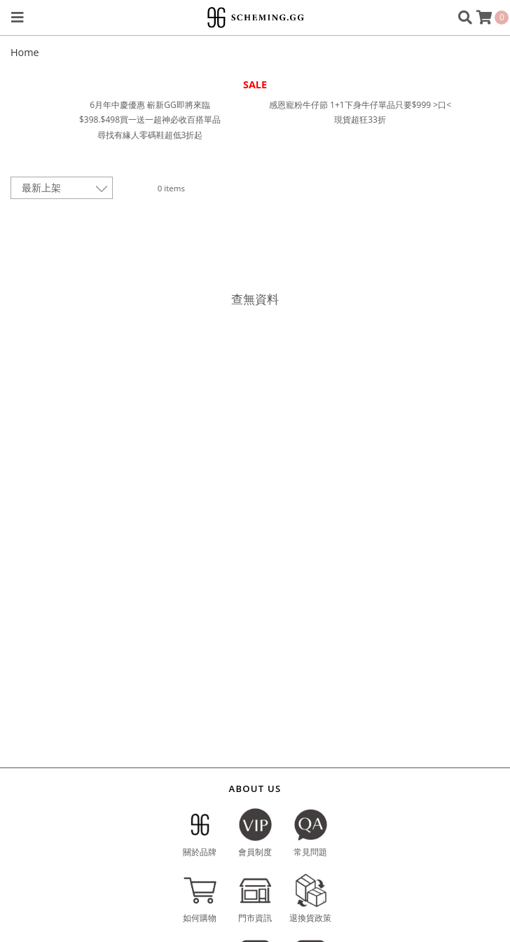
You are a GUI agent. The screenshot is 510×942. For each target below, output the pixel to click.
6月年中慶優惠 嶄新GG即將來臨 (149, 105)
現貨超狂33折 (360, 119)
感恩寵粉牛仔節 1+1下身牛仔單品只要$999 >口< (360, 105)
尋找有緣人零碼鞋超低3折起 (150, 135)
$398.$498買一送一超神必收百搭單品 (150, 119)
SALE (255, 84)
